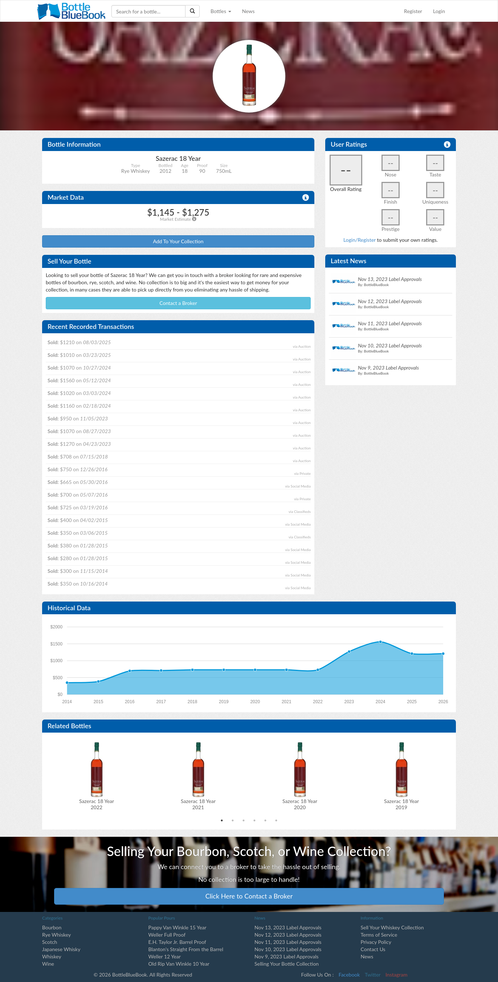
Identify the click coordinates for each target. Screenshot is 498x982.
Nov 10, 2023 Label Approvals (288, 949)
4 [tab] (254, 820)
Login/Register (359, 240)
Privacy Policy (376, 942)
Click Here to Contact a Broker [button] (249, 896)
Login (439, 11)
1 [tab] (221, 820)
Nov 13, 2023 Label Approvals (288, 927)
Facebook (349, 974)
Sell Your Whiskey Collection (392, 927)
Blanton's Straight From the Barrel (186, 949)
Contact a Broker (178, 303)
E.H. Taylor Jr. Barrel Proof (177, 942)
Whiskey (51, 956)
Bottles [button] (221, 11)
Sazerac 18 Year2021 (198, 804)
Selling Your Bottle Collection (286, 964)
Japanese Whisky (61, 949)
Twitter (372, 974)
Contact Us (373, 949)
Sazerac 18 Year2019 (401, 804)
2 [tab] (232, 820)
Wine (48, 964)
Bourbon (51, 927)
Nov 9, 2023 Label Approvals (286, 956)
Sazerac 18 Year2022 (96, 804)
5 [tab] (265, 820)
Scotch (49, 942)
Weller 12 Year (164, 956)
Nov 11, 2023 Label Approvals (288, 942)
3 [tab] (243, 820)
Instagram (396, 974)
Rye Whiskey (56, 935)
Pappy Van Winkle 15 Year (177, 927)
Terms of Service (379, 935)
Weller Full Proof (167, 935)
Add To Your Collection (178, 241)
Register (413, 11)
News (248, 11)
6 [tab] (276, 820)
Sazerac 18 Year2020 (299, 804)
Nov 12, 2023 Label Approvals (288, 935)
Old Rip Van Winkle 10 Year (178, 964)
